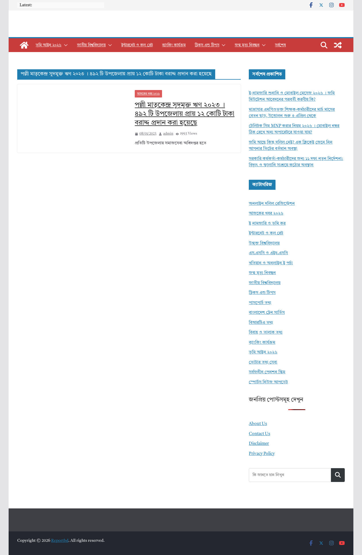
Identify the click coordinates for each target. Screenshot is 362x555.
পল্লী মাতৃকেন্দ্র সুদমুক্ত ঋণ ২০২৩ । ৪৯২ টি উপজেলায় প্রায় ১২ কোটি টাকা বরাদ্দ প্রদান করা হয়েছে (184, 114)
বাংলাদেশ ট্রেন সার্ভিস (267, 313)
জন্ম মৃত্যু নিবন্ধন (247, 45)
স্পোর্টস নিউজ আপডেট (268, 382)
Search (338, 475)
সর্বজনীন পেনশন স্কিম (267, 372)
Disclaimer (259, 444)
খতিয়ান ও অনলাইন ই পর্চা (271, 263)
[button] (64, 45)
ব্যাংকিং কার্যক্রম (174, 45)
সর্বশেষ (280, 45)
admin (168, 133)
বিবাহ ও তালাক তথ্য (265, 332)
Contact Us (259, 434)
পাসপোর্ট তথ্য (260, 303)
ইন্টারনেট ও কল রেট (137, 45)
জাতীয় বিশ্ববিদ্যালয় (91, 45)
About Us (258, 424)
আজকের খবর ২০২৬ (148, 93)
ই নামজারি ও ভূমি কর (267, 223)
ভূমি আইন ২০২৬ (48, 45)
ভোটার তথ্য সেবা (263, 362)
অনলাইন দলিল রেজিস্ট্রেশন (272, 204)
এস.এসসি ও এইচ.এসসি (268, 253)
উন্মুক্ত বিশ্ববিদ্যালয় (264, 243)
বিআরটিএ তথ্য (261, 323)
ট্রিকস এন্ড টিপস (207, 45)
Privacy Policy (262, 454)
